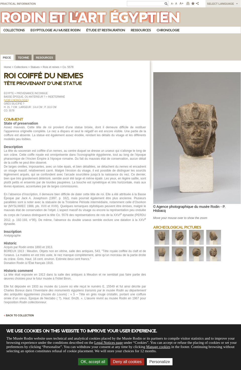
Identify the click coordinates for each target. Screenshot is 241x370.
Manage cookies (158, 347)
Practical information (18, 3)
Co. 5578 (67, 66)
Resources (44, 57)
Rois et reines (51, 66)
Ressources (141, 30)
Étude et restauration (105, 30)
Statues (35, 66)
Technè (23, 57)
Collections (14, 30)
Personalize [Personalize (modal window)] (159, 362)
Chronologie (168, 30)
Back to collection (19, 315)
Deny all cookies (127, 362)
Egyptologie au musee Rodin (55, 30)
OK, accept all (93, 362)
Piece (7, 57)
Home (7, 66)
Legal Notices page (108, 343)
